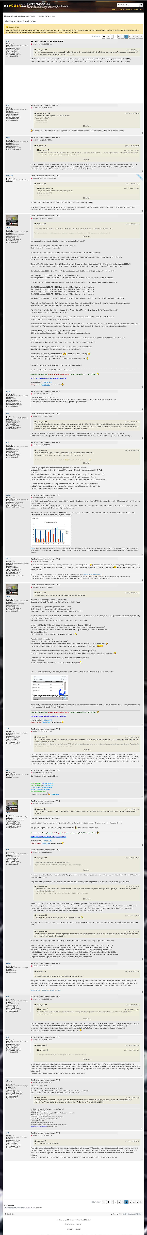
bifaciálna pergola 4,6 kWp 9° (93, 574)
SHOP (121, 9)
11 (122, 37)
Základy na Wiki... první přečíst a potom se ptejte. (46, 990)
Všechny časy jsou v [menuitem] (132, 1214)
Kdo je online (9, 1205)
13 (130, 37)
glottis (39, 50)
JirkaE (8, 227)
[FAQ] (113, 1214)
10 (119, 37)
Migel (8, 770)
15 (137, 37)
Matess (8, 963)
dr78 (7, 41)
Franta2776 (40, 113)
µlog (141, 9)
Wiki (136, 9)
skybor (8, 495)
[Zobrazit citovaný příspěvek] (46, 50)
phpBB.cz (78, 1224)
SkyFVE (33, 548)
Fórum (114, 9)
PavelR (8, 391)
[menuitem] (30, 16)
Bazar (128, 9)
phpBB (67, 1220)
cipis (7, 1080)
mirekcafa (39, 1207)
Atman (8, 559)
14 (133, 37)
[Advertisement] (73, 84)
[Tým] (118, 1214)
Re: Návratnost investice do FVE (47, 41)
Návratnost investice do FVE (20, 21)
